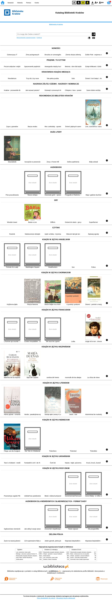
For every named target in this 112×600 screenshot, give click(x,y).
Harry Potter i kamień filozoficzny (24, 557)
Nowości (11, 3)
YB (83, 2)
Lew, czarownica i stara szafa (23, 552)
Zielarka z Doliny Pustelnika (50, 559)
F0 (92, 2)
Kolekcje (39, 37)
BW (78, 2)
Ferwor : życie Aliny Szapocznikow (78, 557)
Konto (37, 3)
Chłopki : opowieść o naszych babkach (52, 554)
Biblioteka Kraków (56, 24)
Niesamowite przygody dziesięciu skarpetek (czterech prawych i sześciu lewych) (35, 555)
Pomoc (28, 3)
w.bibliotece (54, 571)
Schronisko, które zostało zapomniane (79, 559)
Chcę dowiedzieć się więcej (46, 598)
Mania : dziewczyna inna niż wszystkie (79, 554)
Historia (20, 3)
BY (87, 2)
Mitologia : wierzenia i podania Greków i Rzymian (28, 554)
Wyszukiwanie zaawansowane (26, 37)
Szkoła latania (19, 559)
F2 (101, 2)
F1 (96, 2)
